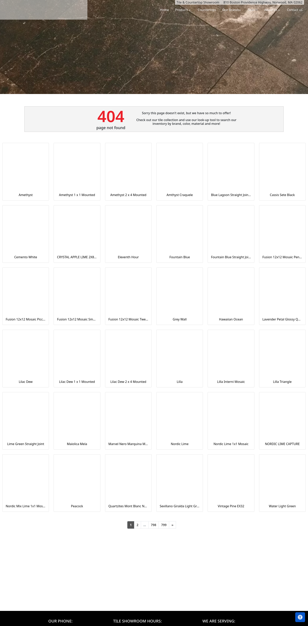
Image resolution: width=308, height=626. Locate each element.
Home (164, 10)
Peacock (77, 506)
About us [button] (271, 10)
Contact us (294, 10)
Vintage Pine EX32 (231, 506)
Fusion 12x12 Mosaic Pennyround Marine (282, 257)
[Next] (172, 525)
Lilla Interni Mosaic (231, 382)
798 (153, 525)
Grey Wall (180, 319)
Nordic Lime (179, 444)
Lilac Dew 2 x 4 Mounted (128, 382)
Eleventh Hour (128, 257)
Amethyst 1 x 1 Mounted (77, 195)
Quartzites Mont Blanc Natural (128, 506)
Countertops (207, 10)
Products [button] (182, 10)
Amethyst (26, 195)
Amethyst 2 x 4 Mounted (128, 195)
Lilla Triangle (282, 382)
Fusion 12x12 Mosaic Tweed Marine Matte (128, 319)
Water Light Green (282, 506)
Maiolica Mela (77, 444)
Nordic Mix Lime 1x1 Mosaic (26, 506)
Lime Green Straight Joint (25, 444)
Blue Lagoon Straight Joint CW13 (231, 195)
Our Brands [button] (230, 10)
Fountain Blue (180, 257)
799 (163, 525)
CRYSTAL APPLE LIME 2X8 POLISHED (77, 257)
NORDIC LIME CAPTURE (282, 444)
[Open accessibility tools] (300, 617)
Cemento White (25, 257)
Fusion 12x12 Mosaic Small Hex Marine (77, 319)
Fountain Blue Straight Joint (231, 257)
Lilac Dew (25, 382)
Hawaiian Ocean (231, 319)
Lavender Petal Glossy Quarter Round (282, 319)
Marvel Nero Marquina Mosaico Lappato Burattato (128, 444)
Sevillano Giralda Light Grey (180, 506)
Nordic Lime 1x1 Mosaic (231, 444)
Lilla (180, 382)
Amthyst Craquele (180, 195)
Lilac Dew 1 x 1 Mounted (77, 382)
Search (253, 10)
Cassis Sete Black (282, 195)
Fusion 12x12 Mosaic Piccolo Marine (26, 319)
